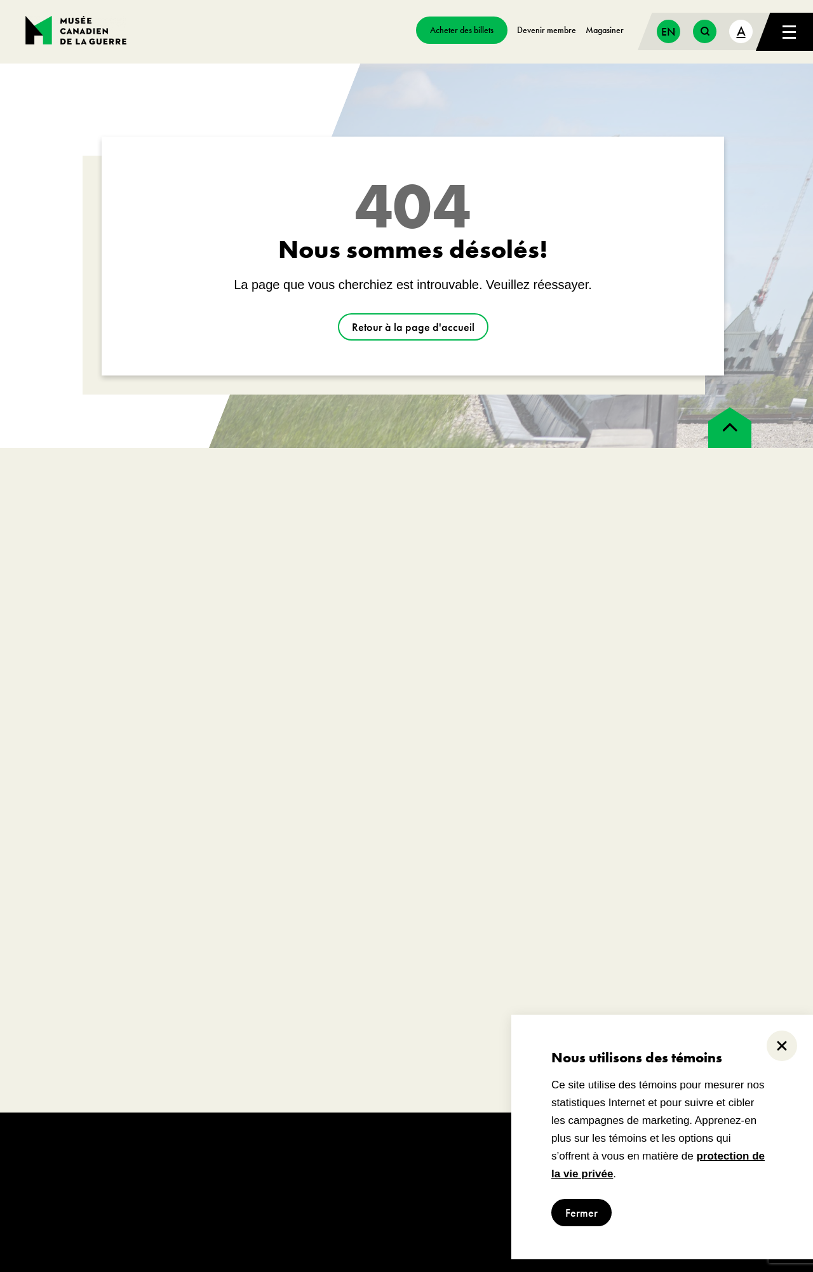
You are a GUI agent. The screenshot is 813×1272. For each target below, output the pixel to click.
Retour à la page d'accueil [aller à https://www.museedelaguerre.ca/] (413, 327)
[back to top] (729, 427)
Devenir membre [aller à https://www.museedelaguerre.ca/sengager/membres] (546, 30)
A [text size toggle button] (741, 30)
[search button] (704, 31)
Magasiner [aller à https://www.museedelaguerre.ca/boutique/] (605, 30)
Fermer (581, 1212)
